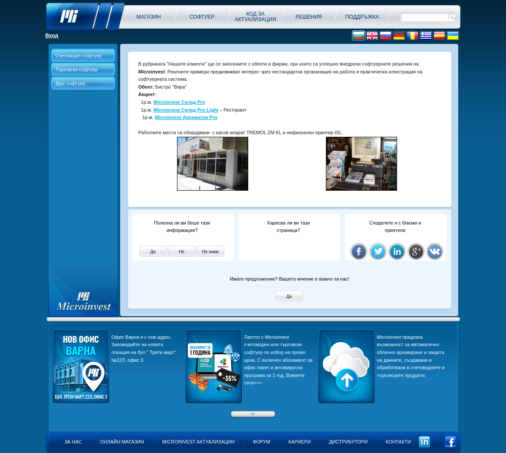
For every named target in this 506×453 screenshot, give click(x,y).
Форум (261, 441)
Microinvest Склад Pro (179, 102)
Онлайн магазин (122, 441)
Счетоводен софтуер (79, 55)
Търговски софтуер (77, 69)
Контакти (398, 441)
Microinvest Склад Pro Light (186, 109)
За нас (73, 441)
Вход (52, 36)
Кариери (300, 441)
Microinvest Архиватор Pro (186, 117)
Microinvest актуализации (198, 441)
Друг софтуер (70, 83)
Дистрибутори (348, 441)
